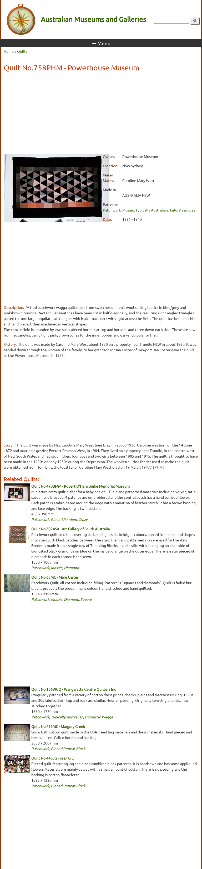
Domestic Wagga (99, 716)
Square (86, 599)
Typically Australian (151, 210)
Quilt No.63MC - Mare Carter (54, 577)
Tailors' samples (182, 210)
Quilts (22, 51)
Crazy (83, 519)
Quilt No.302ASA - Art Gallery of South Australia (70, 528)
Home (9, 51)
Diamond (71, 567)
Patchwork (112, 210)
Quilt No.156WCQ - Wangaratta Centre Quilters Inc (73, 689)
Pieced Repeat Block (68, 748)
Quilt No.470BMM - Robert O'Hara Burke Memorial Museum (80, 486)
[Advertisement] (101, 114)
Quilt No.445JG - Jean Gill (52, 758)
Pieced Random (64, 519)
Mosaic (128, 210)
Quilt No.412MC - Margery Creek (58, 726)
